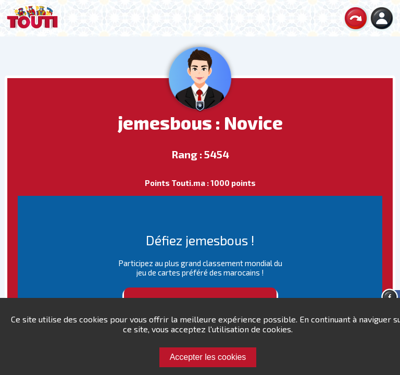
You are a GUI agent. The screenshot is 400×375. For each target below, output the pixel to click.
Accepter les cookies (208, 357)
